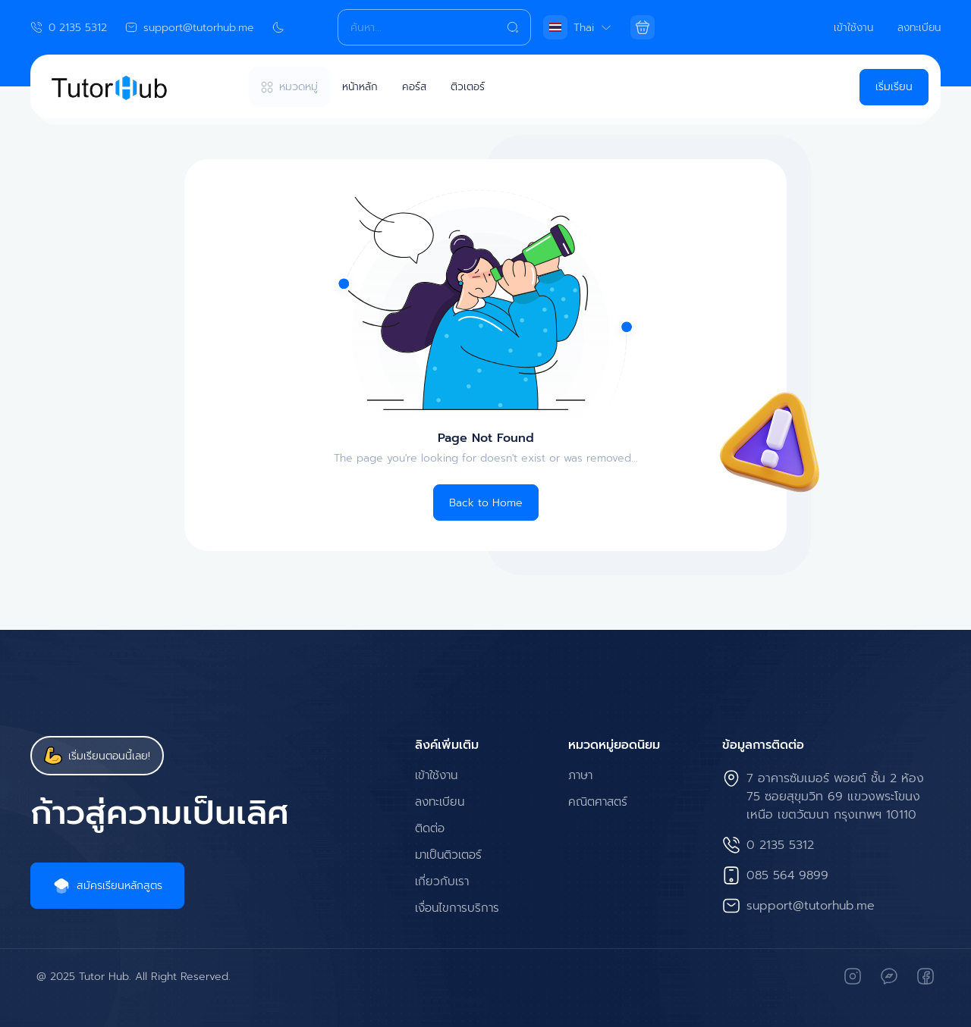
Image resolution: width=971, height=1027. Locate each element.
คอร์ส (415, 87)
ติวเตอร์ (469, 87)
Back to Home (486, 503)
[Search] (434, 27)
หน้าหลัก (360, 87)
